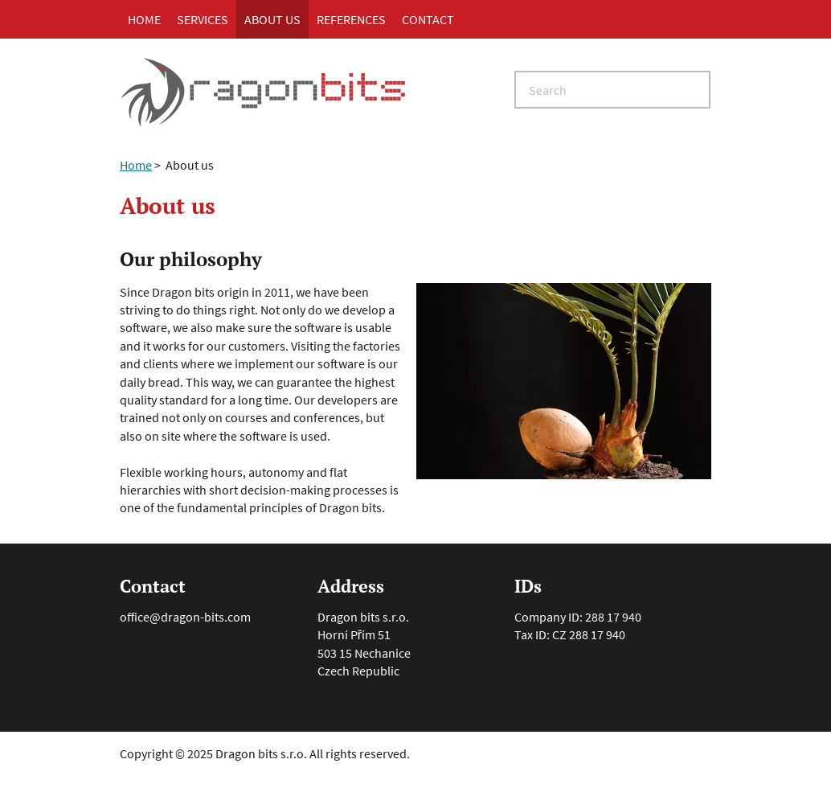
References (351, 19)
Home (144, 19)
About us (272, 19)
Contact (428, 19)
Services (202, 19)
